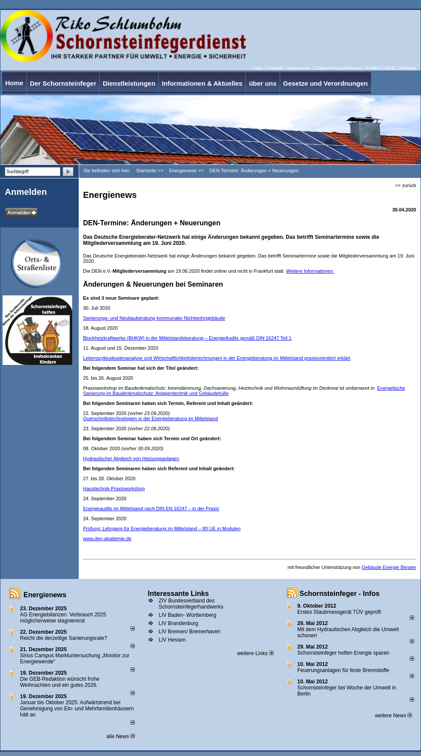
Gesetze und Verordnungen (325, 83)
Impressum (299, 67)
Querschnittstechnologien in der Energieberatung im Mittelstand (150, 418)
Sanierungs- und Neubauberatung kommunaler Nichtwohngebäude (154, 318)
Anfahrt (373, 67)
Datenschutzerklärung (338, 67)
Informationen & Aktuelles (202, 83)
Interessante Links (178, 593)
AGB (389, 67)
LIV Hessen (172, 640)
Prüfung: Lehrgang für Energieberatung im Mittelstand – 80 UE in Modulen (162, 528)
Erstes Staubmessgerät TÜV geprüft (339, 612)
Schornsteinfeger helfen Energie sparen (343, 653)
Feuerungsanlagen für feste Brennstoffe (343, 670)
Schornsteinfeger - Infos (340, 593)
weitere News (393, 716)
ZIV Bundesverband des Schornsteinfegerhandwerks (191, 604)
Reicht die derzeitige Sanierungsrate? (67, 638)
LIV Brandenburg (178, 623)
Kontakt (275, 67)
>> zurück (405, 185)
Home (14, 83)
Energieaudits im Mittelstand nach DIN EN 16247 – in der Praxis (151, 508)
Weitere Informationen (310, 271)
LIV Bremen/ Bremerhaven (190, 632)
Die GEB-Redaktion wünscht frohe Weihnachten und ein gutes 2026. (60, 682)
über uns (262, 83)
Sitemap (407, 67)
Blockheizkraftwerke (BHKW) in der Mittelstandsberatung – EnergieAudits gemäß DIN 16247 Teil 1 (187, 338)
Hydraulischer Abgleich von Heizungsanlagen (131, 458)
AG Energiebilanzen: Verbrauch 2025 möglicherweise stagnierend (63, 618)
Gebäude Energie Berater (389, 567)
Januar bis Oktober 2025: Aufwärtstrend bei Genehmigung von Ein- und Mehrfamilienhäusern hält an (77, 708)
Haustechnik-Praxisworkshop (114, 488)
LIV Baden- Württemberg (188, 615)
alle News (120, 736)
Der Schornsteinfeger (63, 83)
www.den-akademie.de (107, 538)
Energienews (45, 595)
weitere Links (255, 653)
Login (257, 67)
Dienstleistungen (129, 83)
